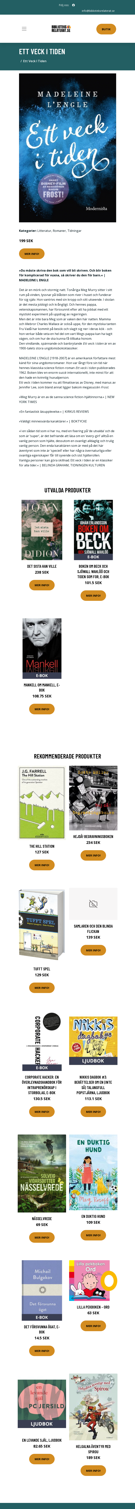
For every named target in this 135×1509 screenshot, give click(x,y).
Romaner (59, 231)
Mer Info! (32, 254)
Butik (106, 29)
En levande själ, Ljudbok (42, 1440)
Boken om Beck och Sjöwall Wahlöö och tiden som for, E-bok (93, 571)
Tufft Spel (41, 968)
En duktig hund (93, 1216)
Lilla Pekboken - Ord (93, 1307)
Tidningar (74, 231)
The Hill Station (41, 846)
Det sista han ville (42, 566)
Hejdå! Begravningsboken (93, 836)
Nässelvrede (42, 1218)
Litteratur (44, 231)
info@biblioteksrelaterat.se (98, 11)
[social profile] (73, 5)
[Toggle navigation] (24, 28)
